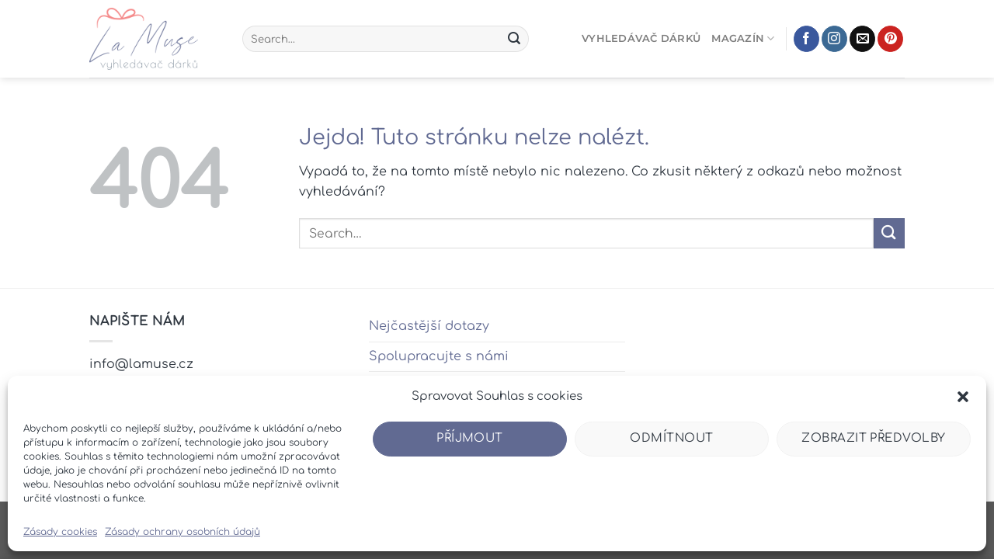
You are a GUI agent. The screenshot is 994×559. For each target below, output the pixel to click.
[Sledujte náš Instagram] (834, 39)
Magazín (742, 38)
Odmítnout (671, 438)
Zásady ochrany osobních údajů (182, 531)
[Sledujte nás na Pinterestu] (890, 39)
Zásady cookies (60, 531)
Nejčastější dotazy (429, 326)
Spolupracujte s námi (439, 356)
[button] (963, 396)
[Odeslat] (514, 39)
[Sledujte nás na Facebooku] (806, 39)
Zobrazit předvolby (873, 438)
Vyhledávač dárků (641, 38)
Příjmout (469, 438)
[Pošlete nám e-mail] (862, 39)
